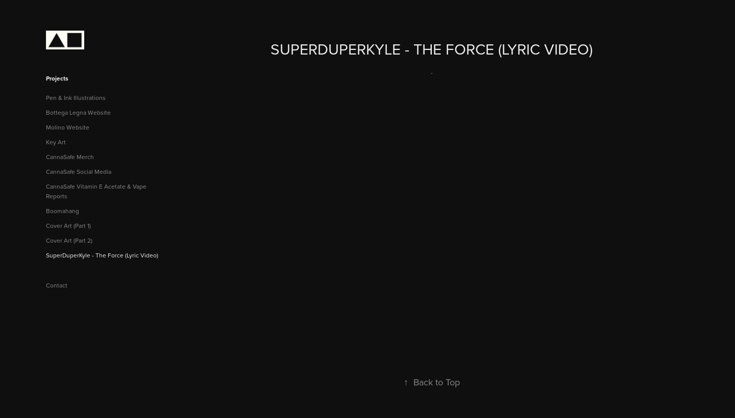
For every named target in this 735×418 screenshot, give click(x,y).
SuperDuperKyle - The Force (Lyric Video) (102, 255)
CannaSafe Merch (70, 156)
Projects (57, 78)
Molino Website (67, 127)
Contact (56, 285)
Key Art (56, 142)
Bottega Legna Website (78, 112)
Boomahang (62, 210)
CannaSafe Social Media (78, 171)
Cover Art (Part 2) (69, 240)
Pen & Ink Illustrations (76, 97)
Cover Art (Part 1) (68, 225)
